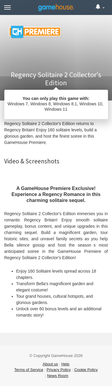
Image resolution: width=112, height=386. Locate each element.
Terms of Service (28, 369)
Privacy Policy (59, 369)
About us (50, 364)
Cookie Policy (86, 369)
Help (65, 364)
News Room (57, 375)
